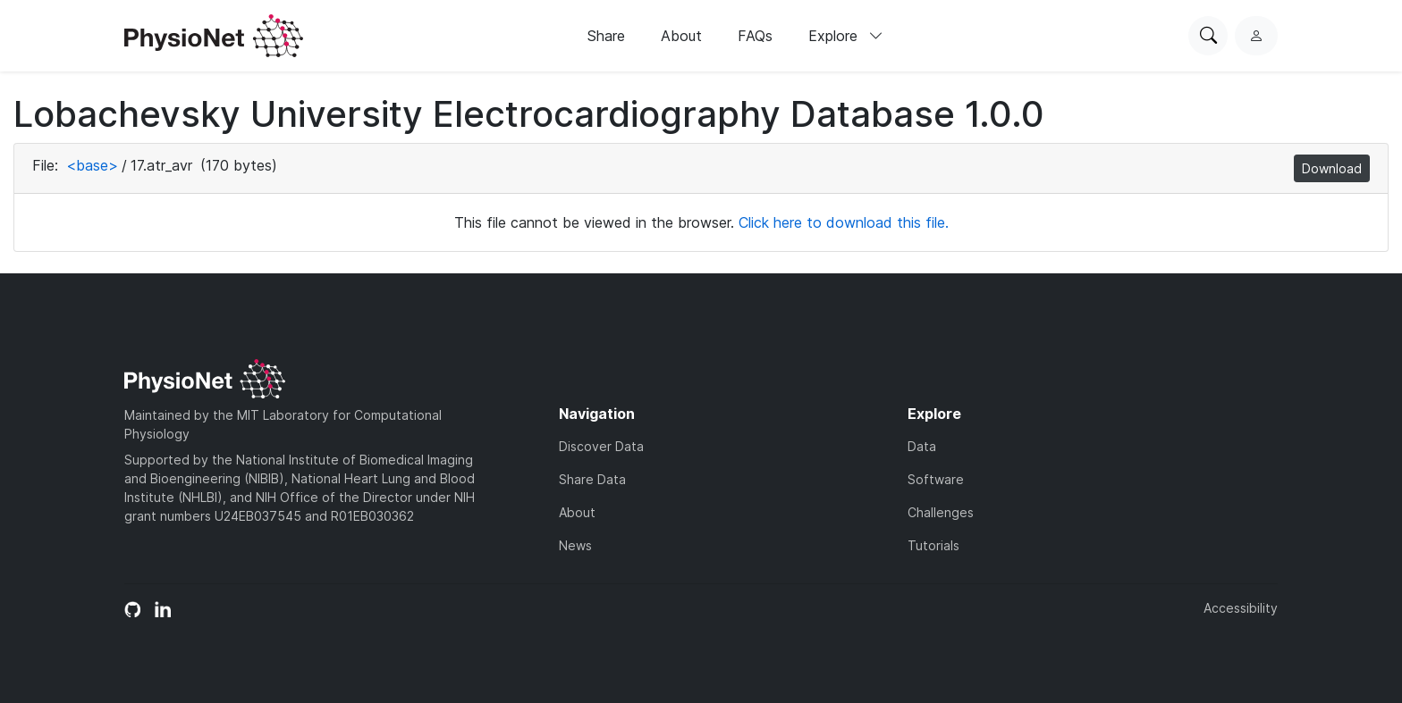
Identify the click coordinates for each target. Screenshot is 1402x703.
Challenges (941, 512)
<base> (92, 165)
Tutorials (933, 545)
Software (936, 479)
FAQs (755, 36)
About (681, 36)
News (575, 545)
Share (606, 36)
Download (1332, 168)
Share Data (592, 479)
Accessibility (1241, 607)
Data (922, 446)
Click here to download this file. (844, 222)
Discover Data (601, 446)
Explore (845, 36)
